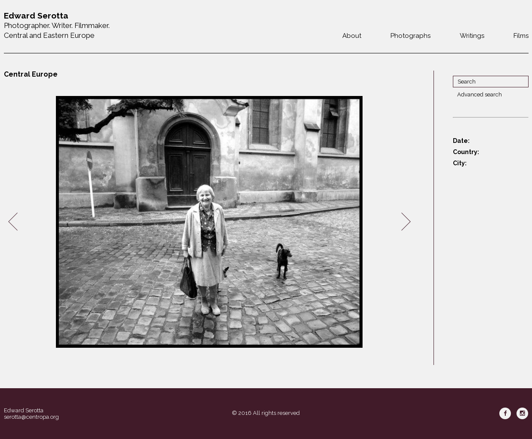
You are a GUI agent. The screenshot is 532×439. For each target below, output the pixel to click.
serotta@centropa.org (31, 417)
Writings (472, 36)
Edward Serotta (23, 410)
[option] (209, 222)
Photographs (411, 36)
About (351, 36)
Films (521, 36)
